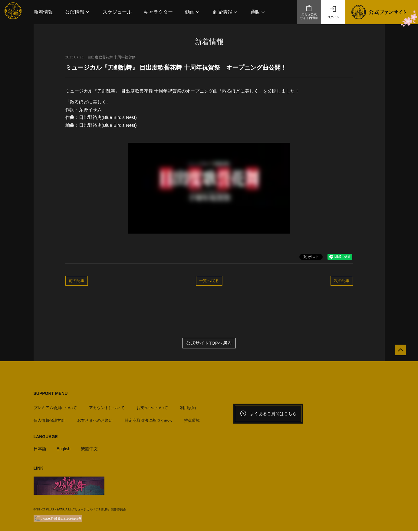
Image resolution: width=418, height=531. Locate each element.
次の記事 (342, 280)
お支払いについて (152, 405)
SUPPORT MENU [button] (51, 393)
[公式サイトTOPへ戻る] (397, 353)
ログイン (333, 12)
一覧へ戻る (209, 280)
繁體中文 (92, 445)
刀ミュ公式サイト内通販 (309, 12)
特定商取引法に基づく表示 (148, 417)
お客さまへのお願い (95, 417)
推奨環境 (192, 417)
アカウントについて (106, 405)
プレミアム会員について (55, 405)
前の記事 (76, 280)
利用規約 (188, 405)
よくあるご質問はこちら (268, 413)
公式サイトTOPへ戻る (209, 343)
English (65, 445)
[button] (78, 12)
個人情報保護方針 (49, 417)
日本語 (40, 445)
